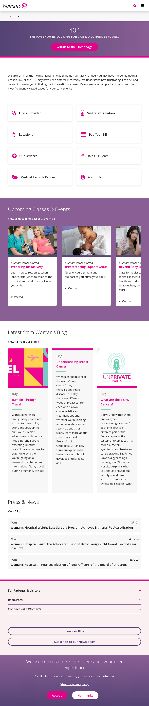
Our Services (28, 156)
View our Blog (74, 631)
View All (13, 511)
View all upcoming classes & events (30, 218)
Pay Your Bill (98, 134)
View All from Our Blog (22, 341)
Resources (15, 600)
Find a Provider (30, 113)
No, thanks (85, 696)
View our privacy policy (74, 685)
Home (16, 16)
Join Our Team (98, 156)
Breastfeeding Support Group (86, 267)
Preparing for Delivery (27, 267)
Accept (57, 696)
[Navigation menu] (143, 6)
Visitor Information (101, 113)
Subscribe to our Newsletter (74, 642)
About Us (94, 177)
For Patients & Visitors (24, 590)
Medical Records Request (38, 177)
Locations (26, 134)
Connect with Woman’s (24, 609)
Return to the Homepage (74, 47)
